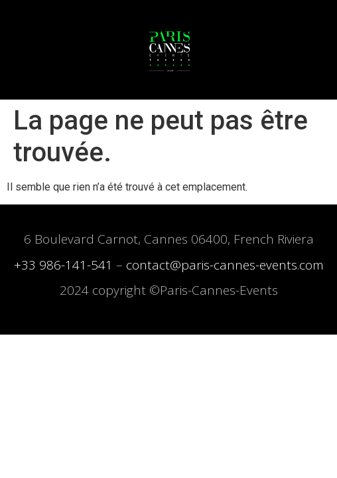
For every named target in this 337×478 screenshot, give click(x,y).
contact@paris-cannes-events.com (225, 265)
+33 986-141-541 (63, 265)
